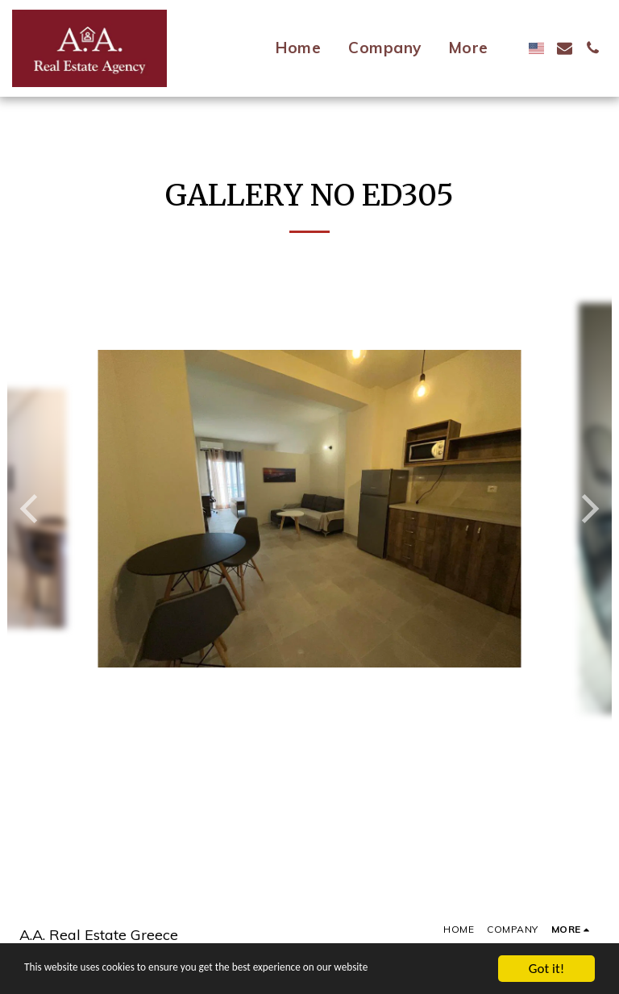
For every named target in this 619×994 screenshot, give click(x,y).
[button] (564, 48)
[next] (587, 509)
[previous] (31, 509)
